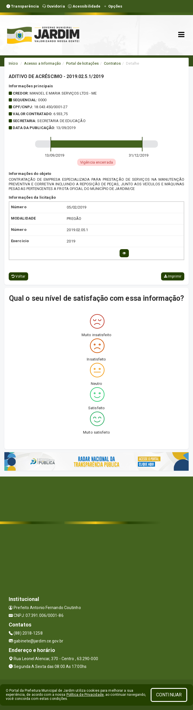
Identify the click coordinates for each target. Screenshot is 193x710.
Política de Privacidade (85, 695)
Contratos (112, 63)
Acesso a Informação (42, 63)
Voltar (18, 276)
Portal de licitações (82, 63)
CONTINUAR (169, 695)
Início (13, 63)
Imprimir (172, 276)
